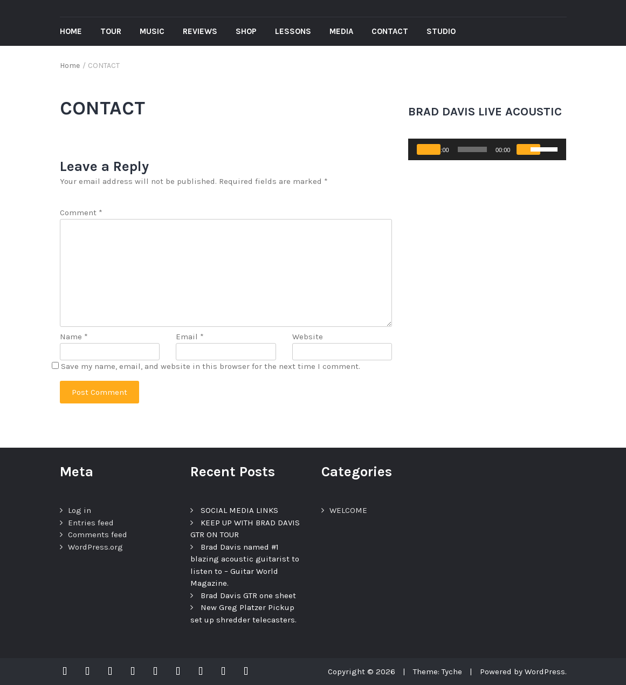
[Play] (429, 149)
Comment (81, 212)
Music (152, 31)
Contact (390, 31)
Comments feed (97, 534)
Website (307, 336)
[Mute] (528, 149)
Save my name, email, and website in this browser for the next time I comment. (210, 366)
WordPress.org (95, 547)
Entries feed (91, 523)
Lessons (293, 31)
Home (71, 31)
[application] (487, 149)
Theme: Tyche (437, 671)
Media (341, 31)
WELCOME (348, 510)
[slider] (472, 149)
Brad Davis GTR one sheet (248, 595)
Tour (110, 31)
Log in (79, 510)
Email (190, 336)
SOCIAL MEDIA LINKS (239, 510)
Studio (441, 31)
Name (74, 336)
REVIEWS (200, 31)
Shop (246, 31)
